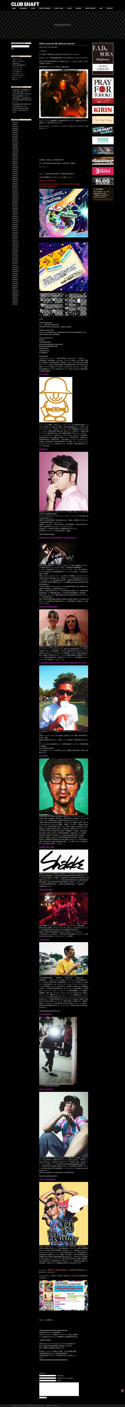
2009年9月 (15, 298)
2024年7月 (15, 136)
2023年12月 (15, 143)
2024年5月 (15, 141)
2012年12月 (15, 218)
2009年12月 (15, 291)
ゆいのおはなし (16, 73)
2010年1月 (15, 289)
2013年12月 (15, 194)
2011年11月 (15, 245)
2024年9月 (15, 132)
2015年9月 (15, 171)
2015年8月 (15, 173)
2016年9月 (15, 159)
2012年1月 (15, 240)
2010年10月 (15, 271)
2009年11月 (15, 294)
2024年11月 (15, 128)
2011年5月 (15, 257)
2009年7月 (15, 302)
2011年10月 (15, 247)
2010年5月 (15, 281)
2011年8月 (15, 251)
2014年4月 (15, 185)
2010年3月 (15, 285)
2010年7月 (15, 277)
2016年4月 (15, 169)
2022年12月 (15, 149)
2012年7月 (15, 228)
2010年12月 (15, 267)
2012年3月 (15, 236)
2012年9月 (15, 224)
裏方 (13, 79)
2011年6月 (15, 255)
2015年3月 (15, 183)
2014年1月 (15, 192)
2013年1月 (15, 216)
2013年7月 (15, 204)
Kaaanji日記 (15, 63)
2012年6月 (15, 230)
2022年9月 (15, 153)
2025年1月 (15, 124)
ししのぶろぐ (15, 67)
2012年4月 (15, 234)
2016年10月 (15, 157)
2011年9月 (15, 249)
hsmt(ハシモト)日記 (17, 61)
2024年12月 (15, 126)
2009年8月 (15, 300)
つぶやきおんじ (16, 69)
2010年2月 (15, 287)
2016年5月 (15, 167)
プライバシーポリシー (52, 1405)
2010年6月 (15, 279)
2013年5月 (15, 208)
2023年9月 (15, 145)
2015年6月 (15, 177)
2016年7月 (15, 163)
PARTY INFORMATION (18, 65)
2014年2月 (15, 189)
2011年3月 (15, 261)
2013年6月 (15, 206)
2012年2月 (15, 238)
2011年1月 (15, 265)
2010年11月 (15, 269)
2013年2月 (15, 214)
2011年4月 (15, 259)
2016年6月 (15, 165)
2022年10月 (15, 151)
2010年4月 (15, 283)
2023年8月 (15, 147)
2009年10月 (15, 296)
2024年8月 (15, 134)
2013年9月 (15, 200)
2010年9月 (15, 273)
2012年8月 (15, 226)
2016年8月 (15, 161)
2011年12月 (15, 243)
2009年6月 (15, 304)
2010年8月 (15, 275)
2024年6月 (15, 138)
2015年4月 (15, 181)
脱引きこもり (15, 77)
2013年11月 (15, 196)
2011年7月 (15, 253)
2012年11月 (15, 220)
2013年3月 (15, 212)
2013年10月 (15, 198)
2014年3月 (15, 187)
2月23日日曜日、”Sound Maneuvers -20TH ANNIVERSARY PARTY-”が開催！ (21, 100)
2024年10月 (15, 130)
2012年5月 (15, 232)
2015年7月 (15, 175)
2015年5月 (15, 179)
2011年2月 (15, 263)
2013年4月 (15, 210)
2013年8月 (15, 202)
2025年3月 (15, 122)
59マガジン (15, 59)
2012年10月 (15, 222)
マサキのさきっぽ (17, 75)
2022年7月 (15, 155)
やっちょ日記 (15, 71)
